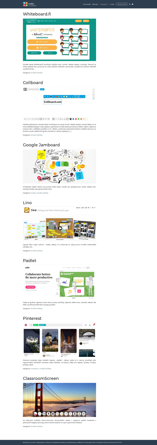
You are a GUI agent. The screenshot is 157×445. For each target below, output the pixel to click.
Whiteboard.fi (37, 14)
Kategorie (103, 4)
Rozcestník (87, 4)
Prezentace (35, 369)
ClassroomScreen (41, 378)
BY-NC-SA (119, 442)
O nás (112, 4)
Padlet (29, 260)
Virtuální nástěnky (36, 73)
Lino (27, 202)
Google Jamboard (41, 144)
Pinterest (32, 318)
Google (33, 193)
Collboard (33, 82)
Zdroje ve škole (122, 4)
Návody (95, 4)
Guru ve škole (31, 442)
